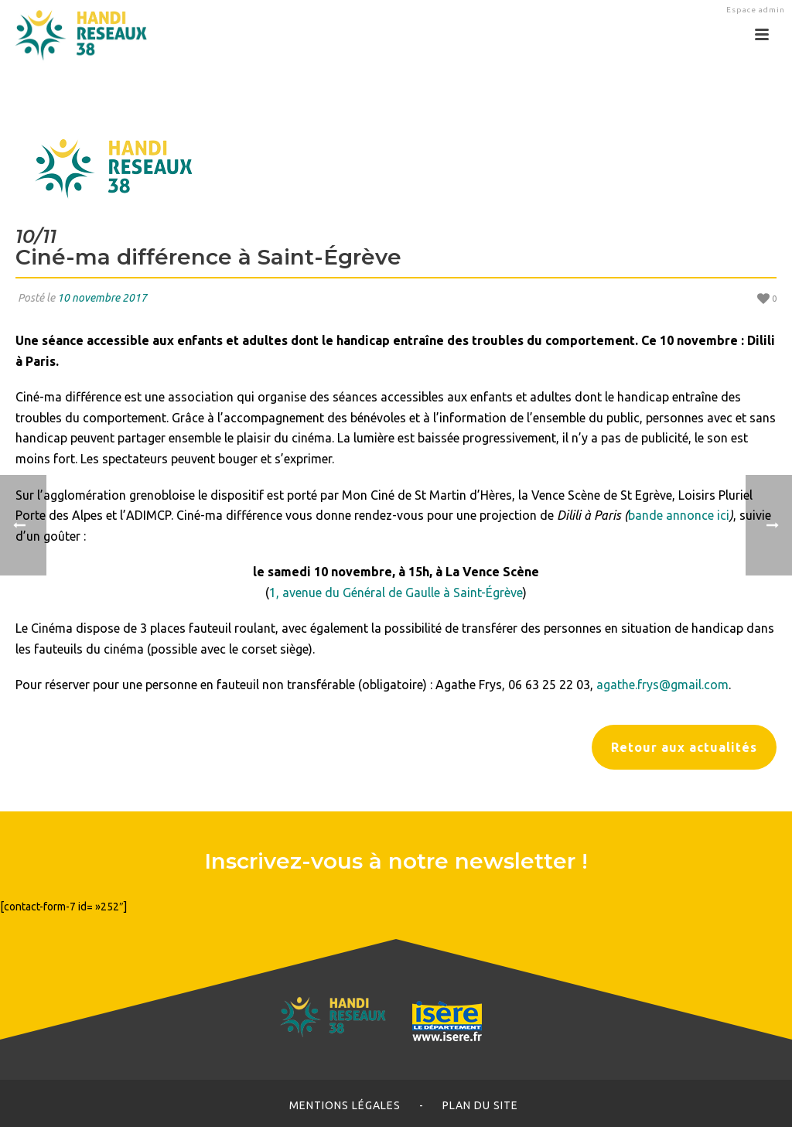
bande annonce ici (678, 515)
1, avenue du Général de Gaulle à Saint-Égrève (396, 592)
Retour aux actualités (684, 747)
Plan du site (480, 1105)
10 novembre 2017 (102, 298)
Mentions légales (345, 1105)
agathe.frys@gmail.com (662, 685)
